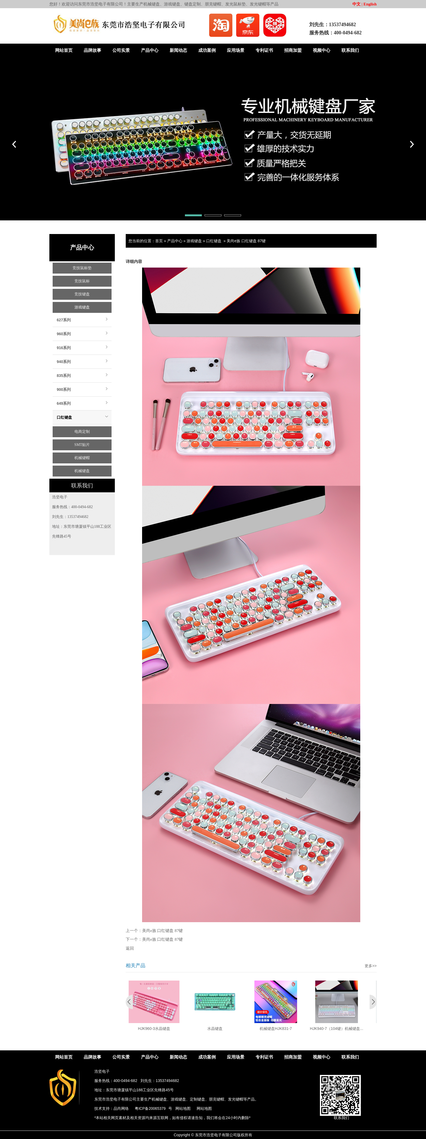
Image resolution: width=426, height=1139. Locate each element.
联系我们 (350, 50)
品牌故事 (92, 50)
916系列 (64, 348)
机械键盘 (82, 471)
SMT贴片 (82, 445)
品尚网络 (121, 1108)
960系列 (64, 334)
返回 (130, 948)
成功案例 (207, 50)
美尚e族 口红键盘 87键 (246, 241)
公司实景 (121, 50)
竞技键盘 (82, 294)
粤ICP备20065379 (150, 1108)
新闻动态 (178, 50)
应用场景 (235, 50)
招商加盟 (293, 50)
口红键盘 (64, 417)
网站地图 (183, 1108)
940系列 (64, 361)
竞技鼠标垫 (82, 268)
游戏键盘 (82, 307)
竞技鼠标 (82, 281)
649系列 (64, 403)
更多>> (371, 966)
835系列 (64, 375)
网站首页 (64, 50)
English (370, 4)
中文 (356, 4)
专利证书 (264, 50)
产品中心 (149, 50)
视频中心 (321, 50)
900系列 (64, 389)
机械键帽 (82, 458)
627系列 (64, 320)
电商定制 (82, 432)
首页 (159, 241)
